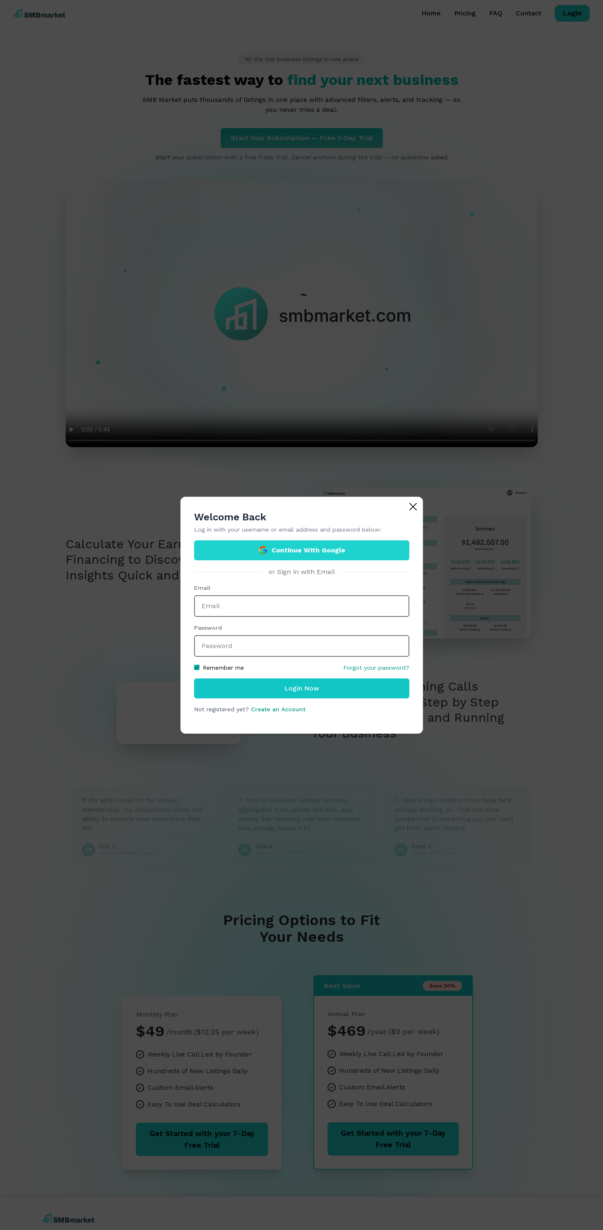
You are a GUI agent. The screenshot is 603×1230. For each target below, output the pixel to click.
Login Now (301, 688)
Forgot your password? (376, 667)
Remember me (219, 667)
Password (208, 627)
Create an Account (278, 709)
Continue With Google (301, 550)
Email (202, 587)
